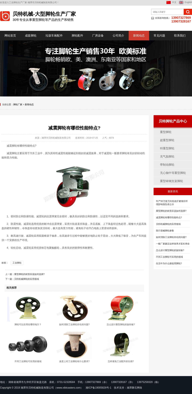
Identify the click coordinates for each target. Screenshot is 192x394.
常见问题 (159, 35)
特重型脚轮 (167, 148)
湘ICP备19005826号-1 (98, 387)
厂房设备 (98, 35)
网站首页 (10, 35)
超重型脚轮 (167, 140)
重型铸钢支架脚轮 (171, 181)
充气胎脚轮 (167, 156)
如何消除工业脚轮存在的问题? (171, 237)
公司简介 (118, 35)
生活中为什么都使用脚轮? (169, 263)
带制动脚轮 (167, 164)
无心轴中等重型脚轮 (173, 172)
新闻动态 (139, 35)
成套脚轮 (30, 35)
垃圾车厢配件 (54, 35)
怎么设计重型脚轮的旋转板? (170, 250)
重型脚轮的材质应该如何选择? (29, 274)
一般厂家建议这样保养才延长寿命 (173, 243)
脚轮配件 (77, 35)
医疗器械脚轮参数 (165, 230)
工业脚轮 (16, 262)
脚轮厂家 (17, 104)
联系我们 (180, 35)
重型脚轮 (166, 132)
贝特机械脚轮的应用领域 (26, 279)
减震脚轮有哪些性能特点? (169, 217)
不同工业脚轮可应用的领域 (169, 257)
